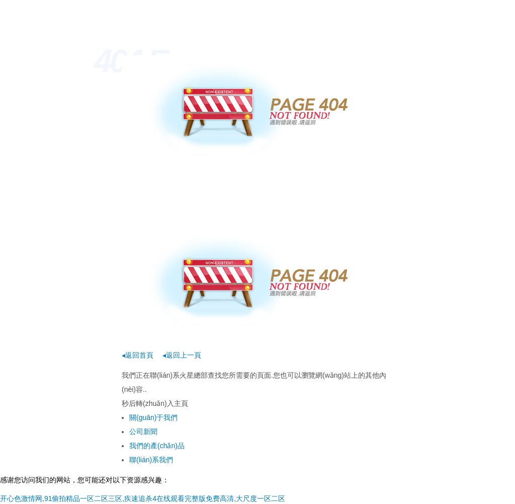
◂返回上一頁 (181, 355)
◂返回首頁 (137, 355)
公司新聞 (143, 432)
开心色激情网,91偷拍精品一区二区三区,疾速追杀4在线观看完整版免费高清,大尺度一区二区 (142, 498)
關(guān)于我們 (153, 417)
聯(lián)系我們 (151, 460)
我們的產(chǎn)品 (157, 446)
